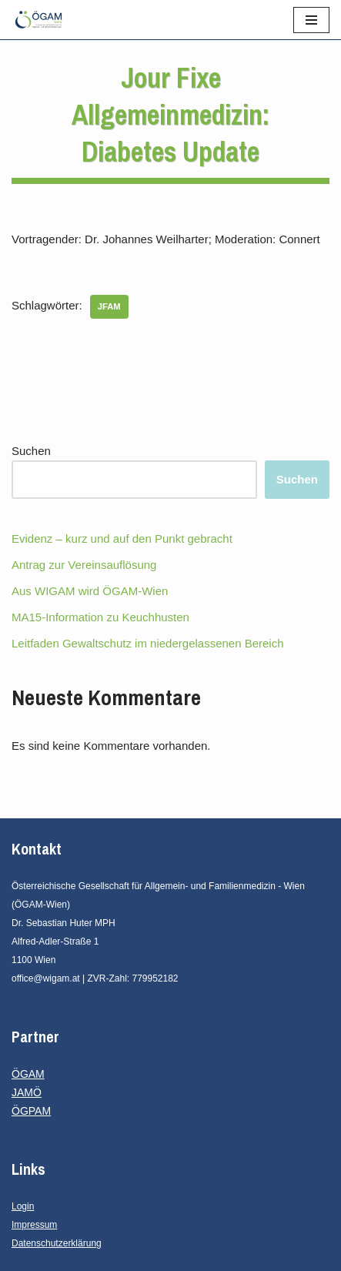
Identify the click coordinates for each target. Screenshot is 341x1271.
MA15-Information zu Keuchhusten (100, 617)
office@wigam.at (46, 978)
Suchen (31, 450)
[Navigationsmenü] (311, 20)
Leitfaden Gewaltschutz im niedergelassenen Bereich (148, 643)
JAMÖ (27, 1092)
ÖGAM (28, 1074)
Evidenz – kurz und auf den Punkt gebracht (122, 538)
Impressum (34, 1224)
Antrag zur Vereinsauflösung (84, 564)
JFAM (109, 306)
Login (23, 1206)
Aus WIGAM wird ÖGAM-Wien (90, 590)
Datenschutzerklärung (57, 1243)
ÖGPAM (31, 1111)
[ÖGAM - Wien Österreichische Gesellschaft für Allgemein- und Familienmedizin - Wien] (42, 19)
